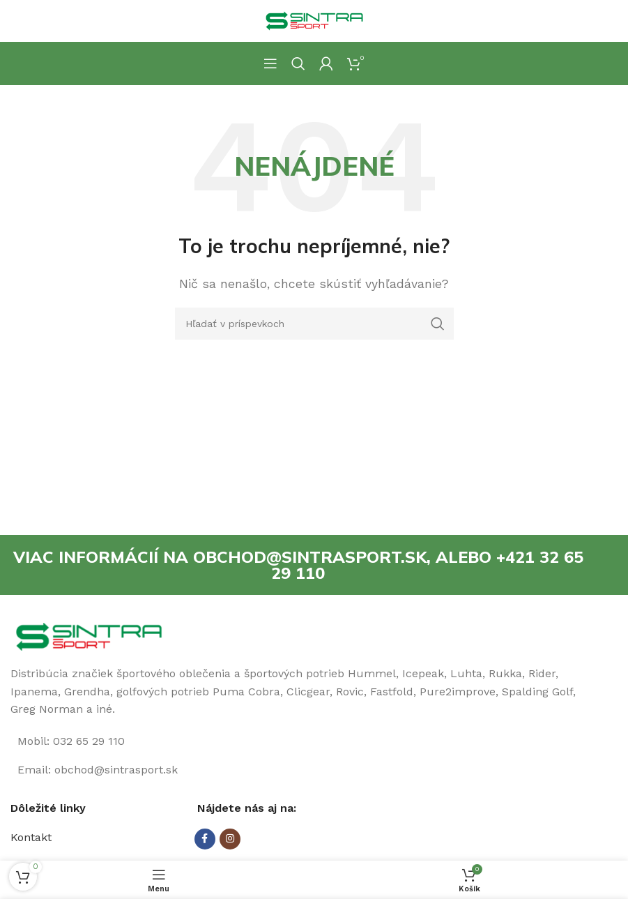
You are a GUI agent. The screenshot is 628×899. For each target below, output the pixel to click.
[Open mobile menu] (270, 63)
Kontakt (31, 838)
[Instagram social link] (230, 839)
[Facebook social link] (204, 839)
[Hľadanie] (298, 63)
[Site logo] (314, 20)
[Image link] (88, 637)
